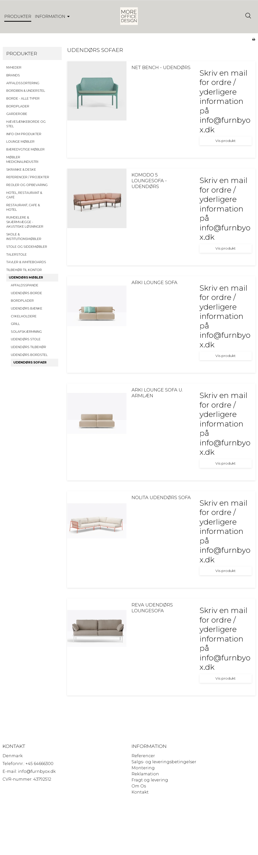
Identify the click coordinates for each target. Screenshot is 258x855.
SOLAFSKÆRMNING (26, 331)
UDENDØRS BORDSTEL (29, 355)
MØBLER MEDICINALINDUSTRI (22, 159)
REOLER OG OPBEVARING (27, 185)
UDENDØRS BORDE (26, 293)
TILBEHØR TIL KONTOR (24, 270)
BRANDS (13, 75)
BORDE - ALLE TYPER (23, 98)
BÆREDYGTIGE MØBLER (25, 149)
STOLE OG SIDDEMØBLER (26, 247)
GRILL (15, 324)
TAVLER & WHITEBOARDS (26, 262)
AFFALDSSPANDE (24, 285)
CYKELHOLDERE (24, 316)
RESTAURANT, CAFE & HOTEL (23, 207)
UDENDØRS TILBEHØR (28, 347)
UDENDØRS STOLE (26, 339)
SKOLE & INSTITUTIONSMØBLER (23, 236)
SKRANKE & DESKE (21, 169)
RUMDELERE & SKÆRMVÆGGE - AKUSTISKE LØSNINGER (24, 222)
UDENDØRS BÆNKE (26, 308)
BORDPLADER (17, 106)
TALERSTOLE (16, 254)
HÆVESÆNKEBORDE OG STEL (26, 124)
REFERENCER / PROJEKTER (27, 177)
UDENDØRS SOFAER (30, 362)
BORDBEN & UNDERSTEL (25, 91)
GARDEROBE (16, 114)
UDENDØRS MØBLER (26, 277)
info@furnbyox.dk (37, 771)
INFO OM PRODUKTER (23, 134)
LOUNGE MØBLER (20, 141)
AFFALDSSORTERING (22, 83)
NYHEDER (13, 67)
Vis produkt (225, 140)
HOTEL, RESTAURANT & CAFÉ (24, 195)
